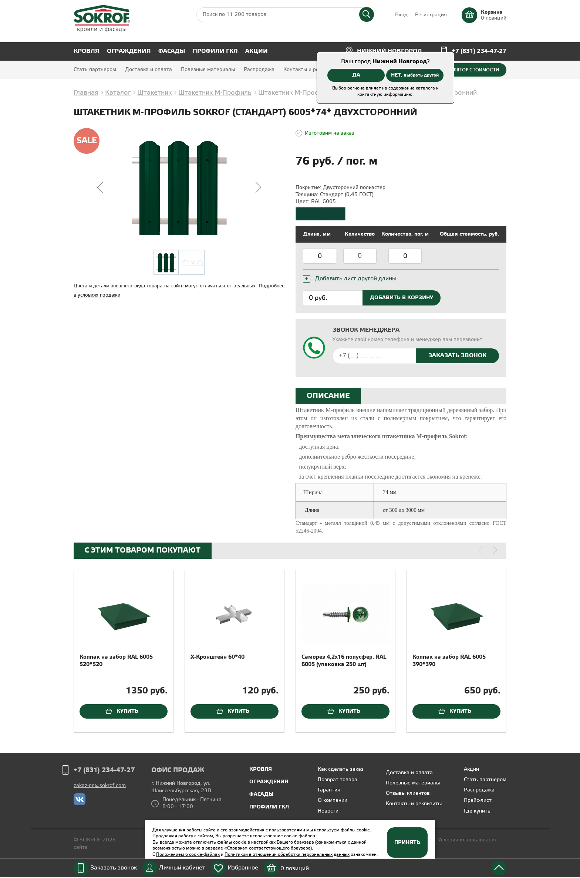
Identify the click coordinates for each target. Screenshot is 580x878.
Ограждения (129, 51)
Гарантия (329, 790)
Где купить (477, 811)
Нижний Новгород (389, 51)
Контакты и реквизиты (311, 70)
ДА (356, 75)
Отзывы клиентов (408, 793)
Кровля (87, 51)
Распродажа (259, 70)
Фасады (171, 51)
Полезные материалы (208, 70)
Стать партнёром (95, 70)
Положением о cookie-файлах (188, 854)
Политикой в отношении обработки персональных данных (287, 854)
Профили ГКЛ (215, 51)
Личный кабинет (182, 867)
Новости (328, 811)
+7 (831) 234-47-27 (479, 51)
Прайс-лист (478, 800)
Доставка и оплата (148, 70)
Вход (401, 15)
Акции (256, 51)
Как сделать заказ (341, 769)
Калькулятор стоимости (468, 69)
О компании (332, 800)
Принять (407, 842)
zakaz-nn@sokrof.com (100, 786)
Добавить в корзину (401, 297)
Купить (127, 711)
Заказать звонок (113, 867)
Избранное (242, 867)
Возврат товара (337, 780)
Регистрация (431, 15)
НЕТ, (415, 75)
